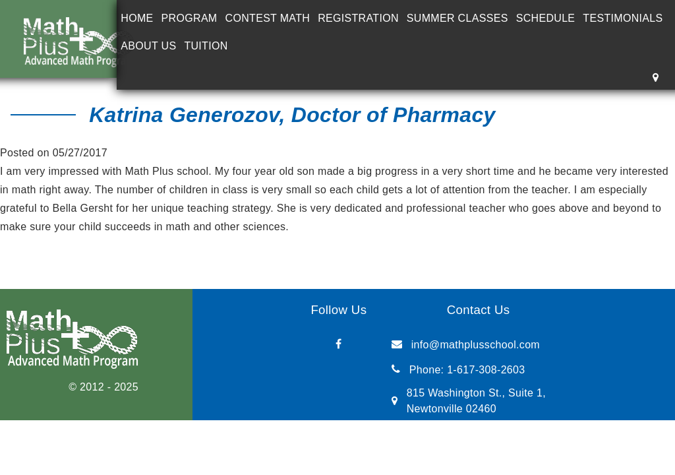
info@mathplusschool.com (475, 344)
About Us (148, 45)
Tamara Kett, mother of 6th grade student (132, 245)
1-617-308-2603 (486, 369)
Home (137, 18)
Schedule (545, 18)
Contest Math (267, 18)
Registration (358, 18)
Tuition (205, 45)
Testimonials (622, 18)
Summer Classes (457, 18)
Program (189, 18)
